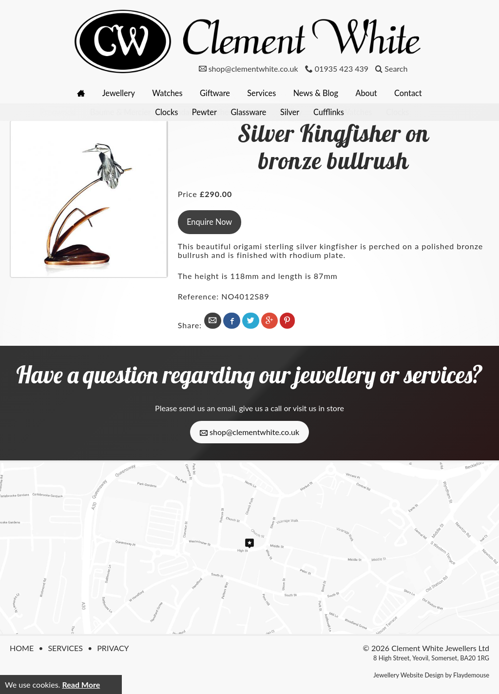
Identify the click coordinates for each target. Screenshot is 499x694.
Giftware (214, 93)
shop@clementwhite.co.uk (249, 431)
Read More (81, 684)
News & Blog (318, 93)
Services (263, 93)
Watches (165, 93)
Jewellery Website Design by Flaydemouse (431, 674)
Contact (414, 93)
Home (22, 647)
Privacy (113, 647)
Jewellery (114, 93)
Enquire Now (210, 221)
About (371, 93)
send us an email (207, 407)
